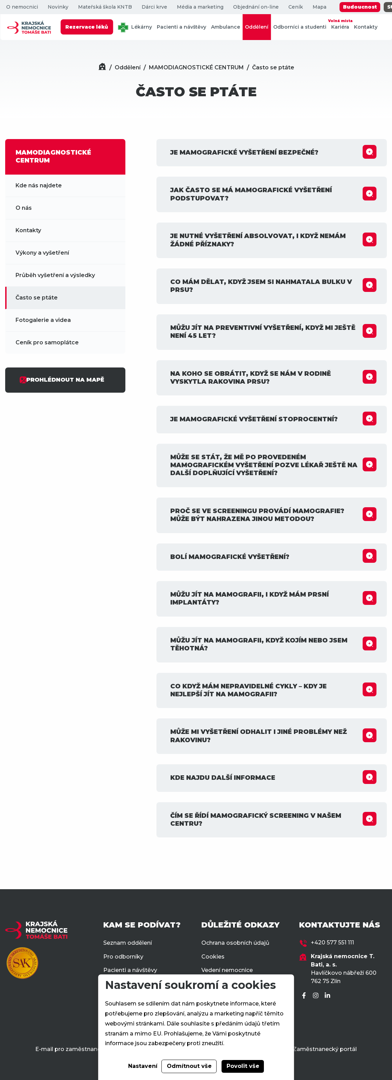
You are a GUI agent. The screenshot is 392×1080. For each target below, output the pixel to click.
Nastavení (142, 1066)
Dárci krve (154, 7)
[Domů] (102, 67)
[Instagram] (317, 996)
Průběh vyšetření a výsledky (55, 275)
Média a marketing (199, 7)
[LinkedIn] (328, 996)
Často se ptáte (273, 67)
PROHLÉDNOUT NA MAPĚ (61, 380)
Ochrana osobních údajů (235, 943)
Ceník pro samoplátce (47, 342)
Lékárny (135, 27)
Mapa (319, 7)
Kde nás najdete (39, 185)
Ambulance (225, 27)
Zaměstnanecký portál (325, 1049)
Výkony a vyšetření (42, 252)
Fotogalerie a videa (43, 320)
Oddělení (256, 27)
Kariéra (340, 24)
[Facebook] (305, 996)
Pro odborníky (123, 956)
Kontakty (365, 27)
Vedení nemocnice (227, 970)
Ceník (295, 7)
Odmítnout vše (189, 1066)
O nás (24, 208)
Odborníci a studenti (299, 27)
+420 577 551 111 (332, 942)
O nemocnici (22, 7)
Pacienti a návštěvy (181, 27)
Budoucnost (359, 7)
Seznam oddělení (127, 943)
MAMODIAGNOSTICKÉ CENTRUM (196, 67)
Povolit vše (243, 1066)
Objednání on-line (255, 7)
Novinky (57, 7)
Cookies (212, 956)
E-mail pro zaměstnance (69, 1049)
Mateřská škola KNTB (105, 7)
